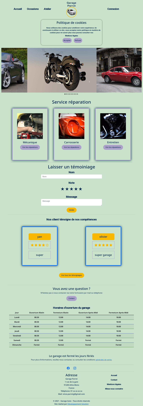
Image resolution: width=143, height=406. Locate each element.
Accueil (18, 9)
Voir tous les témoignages (71, 275)
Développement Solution (78, 404)
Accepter (67, 40)
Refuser (78, 40)
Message (71, 196)
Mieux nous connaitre (114, 389)
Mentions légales (71, 36)
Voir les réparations (30, 147)
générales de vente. (104, 359)
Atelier (47, 9)
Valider (71, 210)
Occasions (33, 9)
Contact (72, 298)
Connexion (113, 9)
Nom (71, 172)
